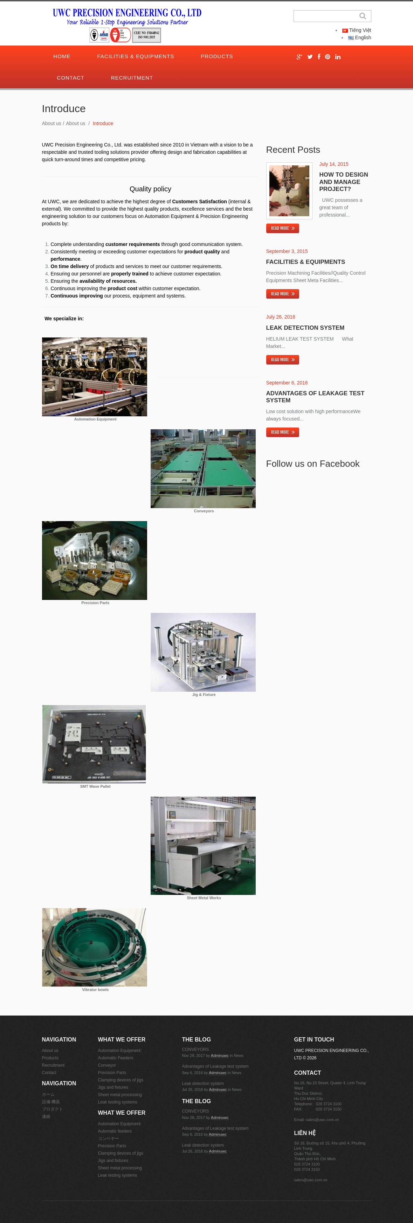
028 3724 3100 (329, 1104)
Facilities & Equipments (135, 56)
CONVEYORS (195, 1049)
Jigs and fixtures (113, 1087)
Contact (70, 78)
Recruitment (132, 78)
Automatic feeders (115, 1131)
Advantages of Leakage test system (215, 1066)
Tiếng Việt (356, 30)
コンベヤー (108, 1138)
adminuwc (220, 1055)
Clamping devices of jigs (120, 1080)
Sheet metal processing (120, 1094)
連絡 (46, 1116)
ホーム (48, 1094)
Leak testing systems (117, 1102)
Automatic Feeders (115, 1057)
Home (62, 56)
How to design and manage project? (343, 181)
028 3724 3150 (329, 1109)
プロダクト (52, 1109)
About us (51, 123)
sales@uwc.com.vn (322, 1120)
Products (217, 56)
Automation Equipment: (120, 1050)
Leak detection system (305, 327)
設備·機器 (51, 1101)
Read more (280, 228)
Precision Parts (112, 1072)
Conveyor (107, 1065)
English (359, 37)
